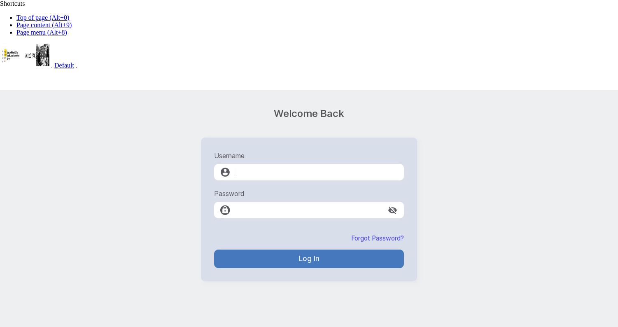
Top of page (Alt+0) (42, 17)
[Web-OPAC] (24, 65)
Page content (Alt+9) (44, 24)
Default (64, 65)
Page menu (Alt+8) (41, 32)
